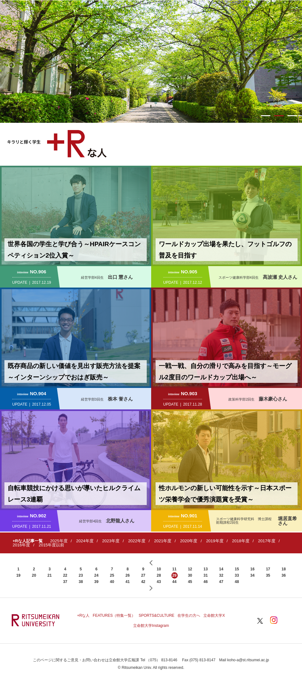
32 (221, 575)
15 (237, 569)
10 (159, 569)
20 (34, 575)
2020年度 (188, 540)
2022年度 (136, 540)
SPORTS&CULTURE (156, 615)
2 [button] (279, 115)
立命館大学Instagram (151, 625)
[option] (151, 61)
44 (174, 582)
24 (96, 575)
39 (96, 582)
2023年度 (111, 540)
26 (128, 575)
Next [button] (291, 65)
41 (128, 582)
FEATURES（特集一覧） (114, 615)
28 (159, 575)
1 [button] (265, 115)
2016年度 (21, 545)
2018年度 (241, 540)
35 (268, 575)
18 (283, 569)
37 (65, 582)
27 (143, 575)
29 (174, 575)
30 (190, 575)
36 (283, 575)
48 (237, 582)
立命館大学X (214, 615)
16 (252, 569)
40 (112, 582)
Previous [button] (11, 65)
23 (81, 575)
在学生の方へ (188, 615)
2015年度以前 (51, 545)
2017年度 (266, 540)
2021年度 (162, 540)
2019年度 (215, 540)
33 (237, 575)
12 (190, 569)
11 (174, 569)
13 (206, 569)
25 (112, 575)
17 (268, 569)
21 (49, 575)
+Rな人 (83, 615)
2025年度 (59, 540)
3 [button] (292, 115)
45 (190, 582)
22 (65, 575)
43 (159, 582)
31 (206, 575)
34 (252, 575)
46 (206, 582)
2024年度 (85, 540)
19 (18, 575)
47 (221, 582)
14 (221, 569)
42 (143, 582)
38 (81, 582)
